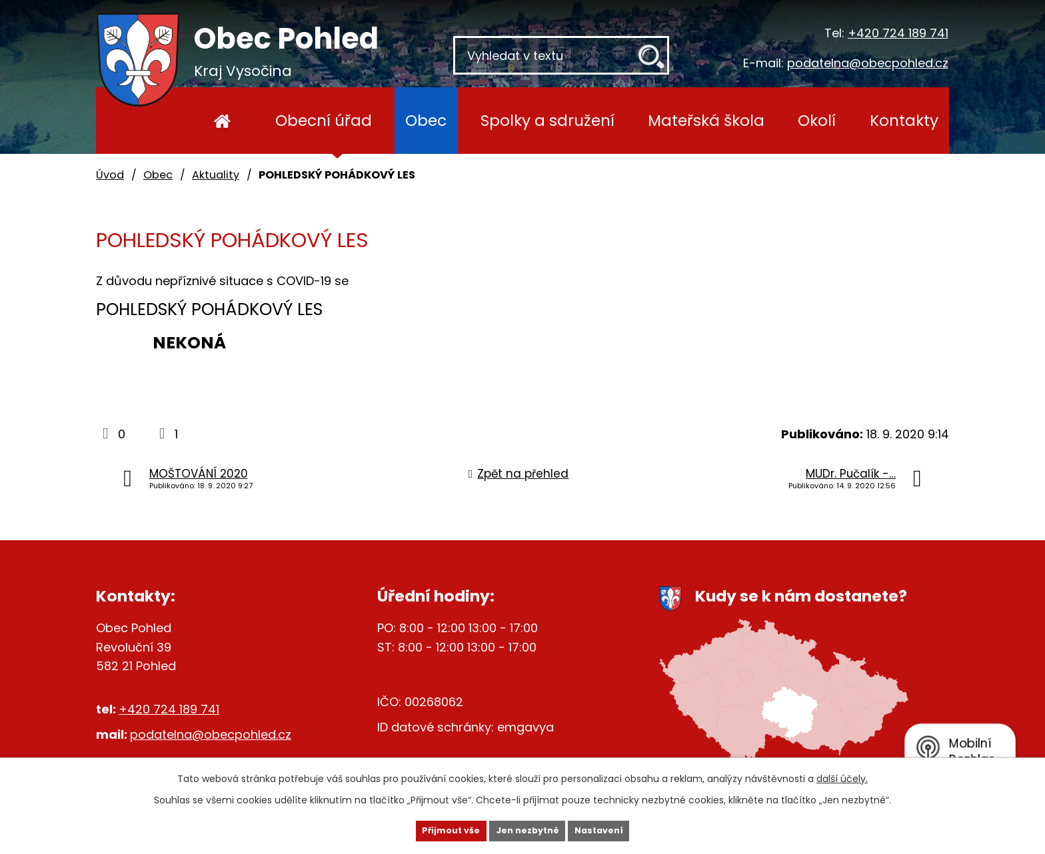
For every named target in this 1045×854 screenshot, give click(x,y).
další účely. (842, 776)
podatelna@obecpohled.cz (867, 63)
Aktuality (215, 175)
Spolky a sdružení (547, 120)
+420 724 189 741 (898, 33)
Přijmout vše (430, 829)
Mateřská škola (706, 120)
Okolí (817, 120)
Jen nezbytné (527, 829)
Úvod (222, 120)
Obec (426, 120)
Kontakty (904, 120)
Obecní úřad (323, 120)
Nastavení (619, 829)
